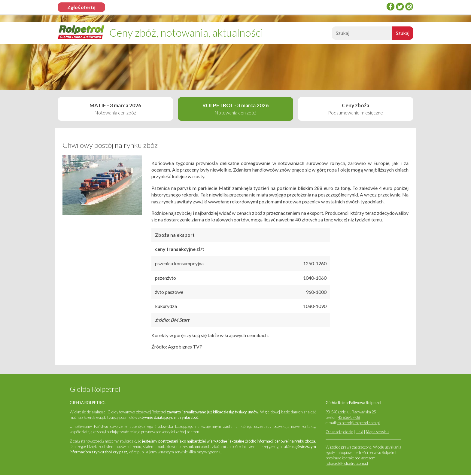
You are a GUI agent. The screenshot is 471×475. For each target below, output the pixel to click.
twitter (400, 6)
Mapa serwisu (377, 431)
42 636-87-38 (349, 417)
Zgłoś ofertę (81, 7)
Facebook (390, 6)
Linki (359, 431)
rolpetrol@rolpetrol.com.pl (358, 422)
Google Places (409, 6)
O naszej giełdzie (339, 431)
